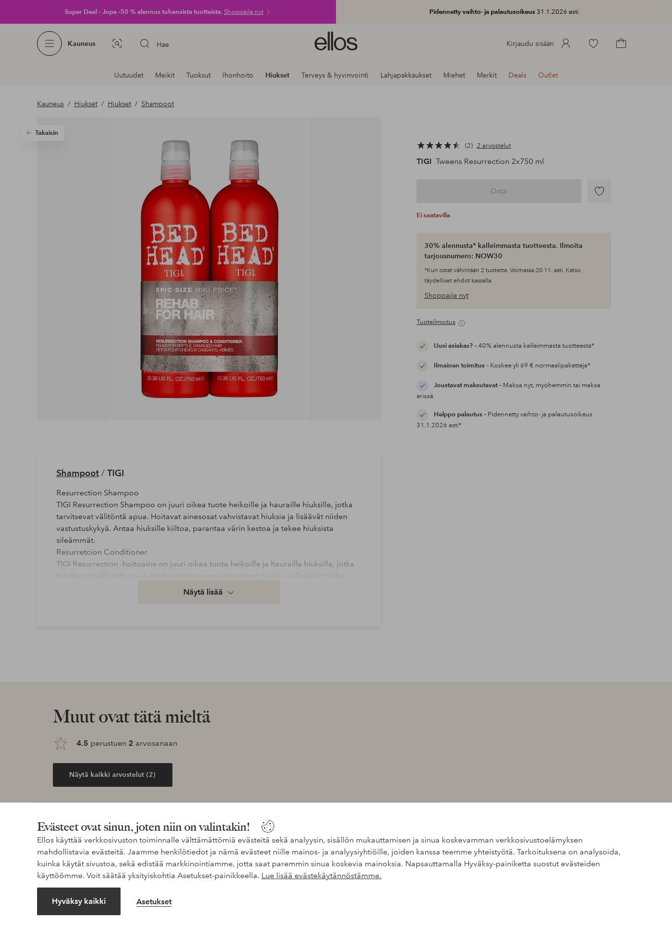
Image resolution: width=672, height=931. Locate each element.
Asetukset (153, 901)
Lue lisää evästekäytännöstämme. (321, 875)
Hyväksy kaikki (79, 901)
